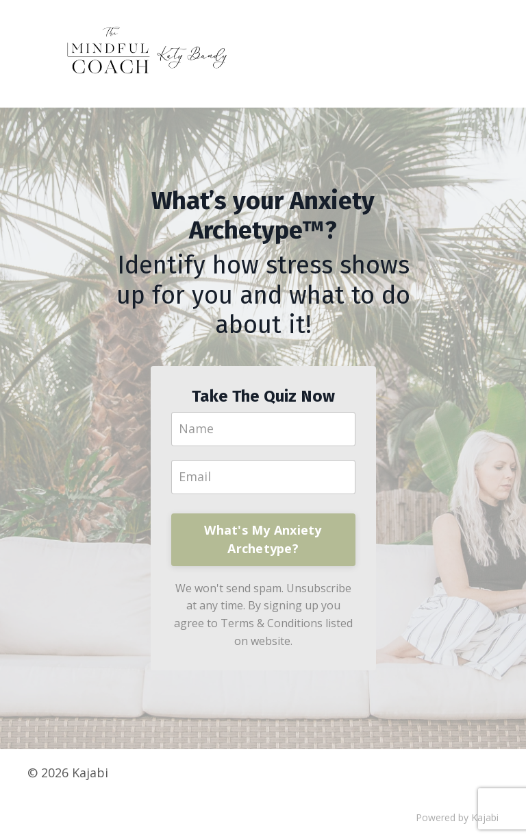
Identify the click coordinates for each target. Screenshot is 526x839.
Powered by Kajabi (457, 817)
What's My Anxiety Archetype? (262, 539)
